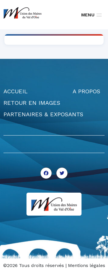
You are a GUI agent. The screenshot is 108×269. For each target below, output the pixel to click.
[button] (91, 15)
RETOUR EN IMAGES (31, 102)
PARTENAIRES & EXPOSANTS (43, 114)
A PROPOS (86, 91)
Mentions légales (86, 265)
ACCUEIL (15, 91)
